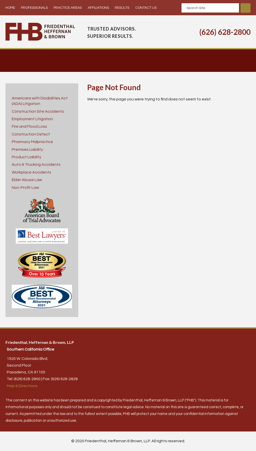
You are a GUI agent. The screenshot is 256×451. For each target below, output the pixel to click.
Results (122, 8)
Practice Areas (68, 8)
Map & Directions (22, 386)
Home (10, 8)
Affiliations (98, 8)
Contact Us (145, 8)
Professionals (34, 8)
